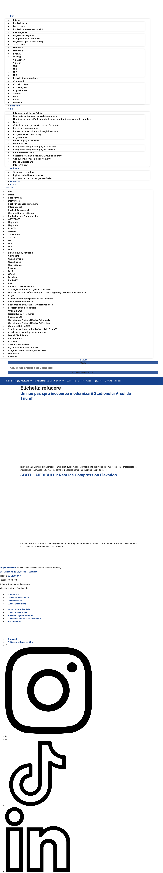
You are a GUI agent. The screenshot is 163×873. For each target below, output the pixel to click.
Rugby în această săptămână (28, 29)
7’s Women (19, 60)
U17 (15, 75)
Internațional (20, 32)
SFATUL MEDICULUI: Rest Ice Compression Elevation (68, 475)
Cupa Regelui (20, 87)
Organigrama (20, 137)
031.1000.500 (14, 576)
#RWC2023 (19, 44)
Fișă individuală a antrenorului (28, 175)
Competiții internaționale (26, 38)
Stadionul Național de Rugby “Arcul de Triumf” (37, 156)
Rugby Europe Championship (28, 41)
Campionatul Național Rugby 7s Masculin (34, 146)
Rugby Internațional (23, 35)
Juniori (119, 380)
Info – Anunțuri (20, 165)
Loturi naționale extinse (25, 128)
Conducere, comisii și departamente (32, 159)
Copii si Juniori (20, 90)
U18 (15, 72)
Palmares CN (20, 143)
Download (15, 181)
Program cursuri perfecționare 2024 (32, 178)
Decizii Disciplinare (23, 162)
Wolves (17, 57)
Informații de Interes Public (27, 113)
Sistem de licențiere (24, 172)
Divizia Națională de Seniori (49, 380)
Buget (16, 122)
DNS (15, 96)
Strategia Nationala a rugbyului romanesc (35, 116)
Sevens (17, 93)
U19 (15, 69)
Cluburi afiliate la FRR (24, 153)
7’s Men (17, 63)
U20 (15, 66)
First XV (17, 54)
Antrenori (15, 168)
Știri (12, 16)
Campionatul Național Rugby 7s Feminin (34, 149)
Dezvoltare (19, 26)
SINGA (31, 588)
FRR (12, 109)
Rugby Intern (20, 23)
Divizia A (17, 102)
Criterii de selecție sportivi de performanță (36, 125)
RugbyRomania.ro (8, 568)
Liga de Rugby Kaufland (25, 78)
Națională (18, 47)
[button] (81, 187)
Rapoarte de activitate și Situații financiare (35, 131)
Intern (16, 20)
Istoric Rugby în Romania (26, 140)
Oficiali (17, 99)
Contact (14, 184)
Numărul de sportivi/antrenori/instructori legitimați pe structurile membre (52, 119)
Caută (83, 363)
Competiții (18, 81)
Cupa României (21, 84)
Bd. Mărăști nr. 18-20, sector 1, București (19, 572)
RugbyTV (15, 106)
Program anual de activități (27, 134)
